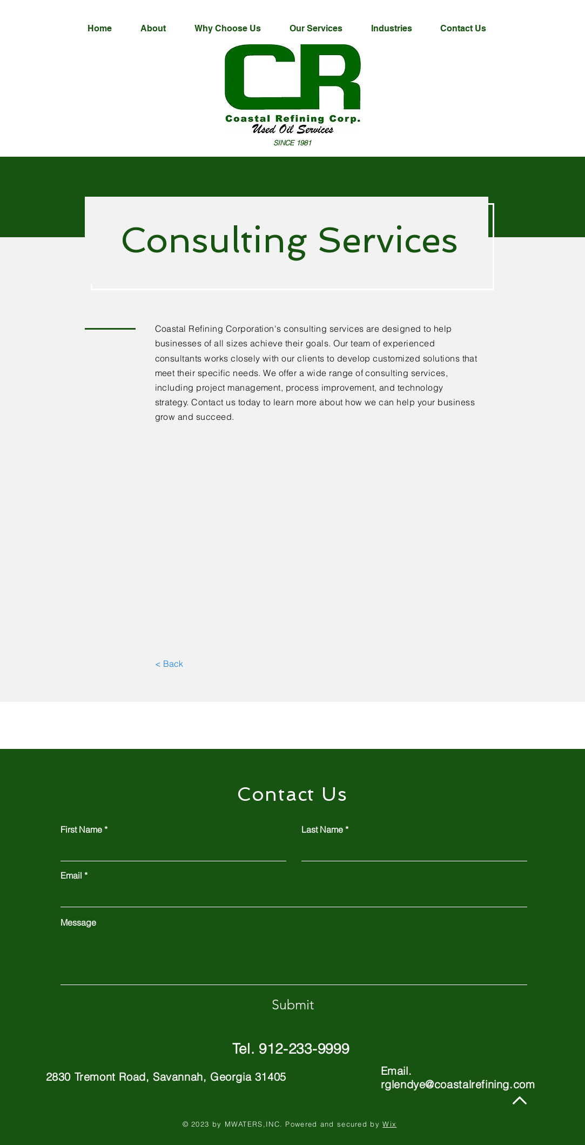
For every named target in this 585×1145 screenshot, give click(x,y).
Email (71, 875)
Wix (389, 1124)
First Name (81, 829)
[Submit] (292, 1004)
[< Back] (169, 663)
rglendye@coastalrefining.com (458, 1084)
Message (78, 922)
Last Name (322, 829)
